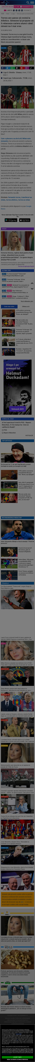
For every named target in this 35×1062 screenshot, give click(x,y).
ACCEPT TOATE (17, 1057)
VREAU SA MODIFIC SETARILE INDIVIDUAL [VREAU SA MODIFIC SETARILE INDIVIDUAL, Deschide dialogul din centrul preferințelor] (17, 1059)
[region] (17, 1043)
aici (17, 1039)
